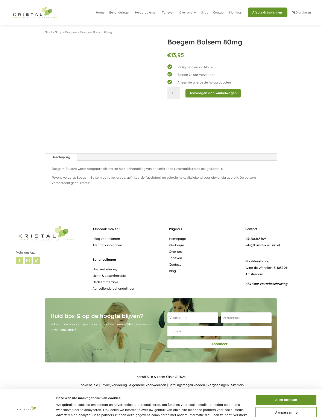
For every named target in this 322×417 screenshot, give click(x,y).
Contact (218, 12)
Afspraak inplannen (107, 245)
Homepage (177, 239)
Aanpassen (286, 389)
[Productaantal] (173, 93)
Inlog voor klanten (106, 239)
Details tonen (66, 408)
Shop (204, 12)
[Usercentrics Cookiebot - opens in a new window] (28, 408)
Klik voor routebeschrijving (266, 284)
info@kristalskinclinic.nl (262, 245)
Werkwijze (176, 245)
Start (48, 32)
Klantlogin (236, 12)
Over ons (185, 12)
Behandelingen (119, 12)
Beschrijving (61, 157)
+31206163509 (255, 239)
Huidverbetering (105, 269)
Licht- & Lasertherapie (109, 276)
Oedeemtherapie (105, 282)
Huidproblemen (146, 12)
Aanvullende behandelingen (114, 288)
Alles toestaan (286, 376)
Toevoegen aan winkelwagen (213, 93)
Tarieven (168, 12)
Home (100, 12)
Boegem (71, 32)
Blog (172, 271)
